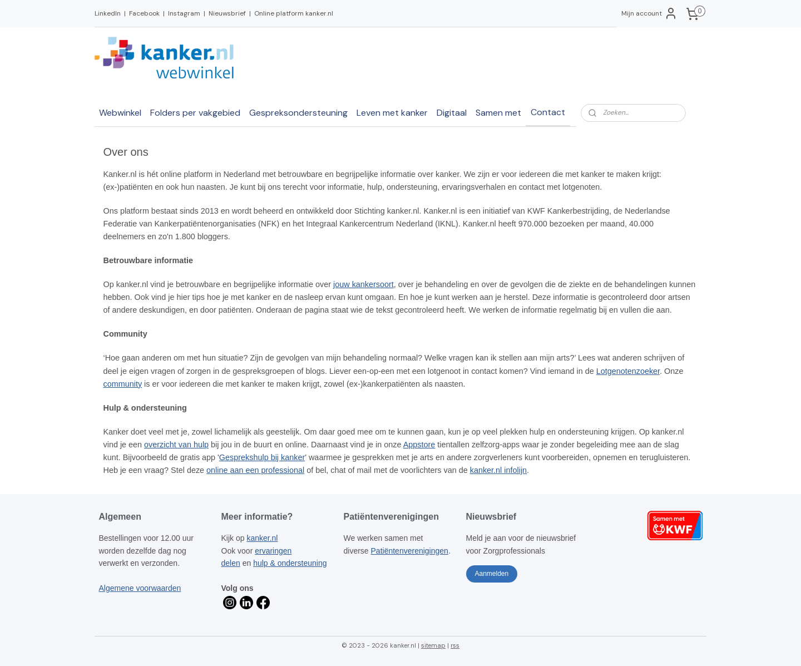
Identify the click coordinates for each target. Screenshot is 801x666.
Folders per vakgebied (195, 113)
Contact (548, 112)
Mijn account (649, 13)
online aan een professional (256, 470)
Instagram (184, 13)
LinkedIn (108, 13)
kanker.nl (262, 538)
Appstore (419, 444)
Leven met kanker (392, 113)
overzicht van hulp (177, 444)
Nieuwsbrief (227, 13)
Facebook (144, 13)
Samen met (498, 113)
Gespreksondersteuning (298, 113)
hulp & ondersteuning (290, 563)
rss (455, 645)
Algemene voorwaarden (140, 588)
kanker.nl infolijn (498, 470)
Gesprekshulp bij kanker (262, 457)
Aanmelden (491, 574)
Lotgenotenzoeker (628, 371)
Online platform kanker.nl (293, 13)
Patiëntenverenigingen (409, 550)
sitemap (433, 645)
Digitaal (452, 113)
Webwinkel (120, 113)
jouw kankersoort (364, 284)
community (122, 383)
